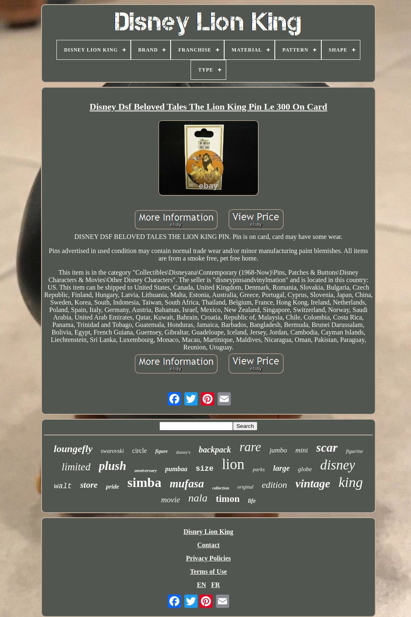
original (245, 487)
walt (63, 486)
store (89, 485)
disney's (183, 452)
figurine (354, 451)
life (252, 501)
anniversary (146, 470)
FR (215, 584)
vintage (313, 483)
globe (305, 469)
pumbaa (176, 468)
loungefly (73, 448)
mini (301, 450)
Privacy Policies (208, 558)
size (204, 469)
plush (112, 465)
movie (170, 499)
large (281, 468)
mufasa (187, 483)
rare (250, 447)
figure (161, 451)
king (351, 482)
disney (337, 464)
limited (76, 466)
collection (220, 488)
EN (201, 584)
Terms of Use (208, 571)
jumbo (278, 450)
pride (112, 486)
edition (274, 484)
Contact (208, 544)
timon (228, 499)
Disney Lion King (208, 531)
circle (139, 450)
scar (327, 447)
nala (197, 498)
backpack (215, 449)
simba (144, 482)
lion (233, 464)
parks (259, 469)
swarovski (112, 451)
